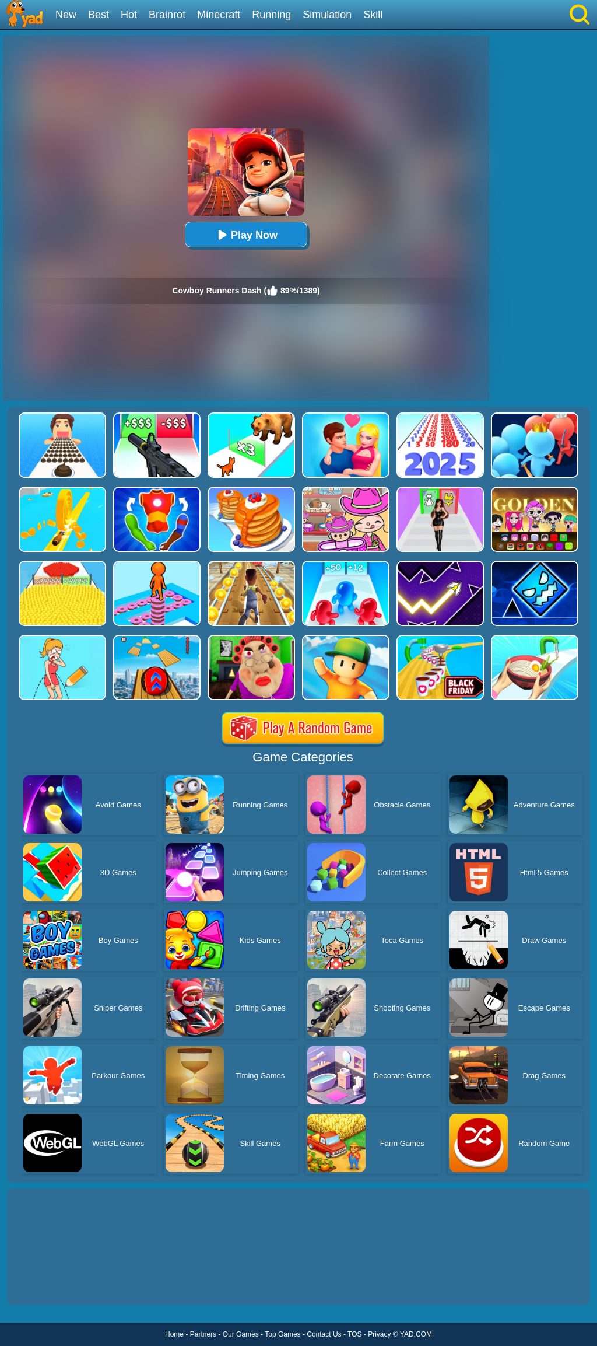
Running (271, 14)
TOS (354, 1334)
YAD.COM (416, 1334)
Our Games (241, 1334)
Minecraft (218, 14)
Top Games (282, 1334)
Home (174, 1334)
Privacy (379, 1334)
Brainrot (167, 14)
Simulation (327, 14)
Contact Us (324, 1334)
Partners (203, 1334)
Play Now (246, 235)
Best (98, 14)
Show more (46, 1283)
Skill (372, 14)
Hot (129, 14)
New (65, 14)
